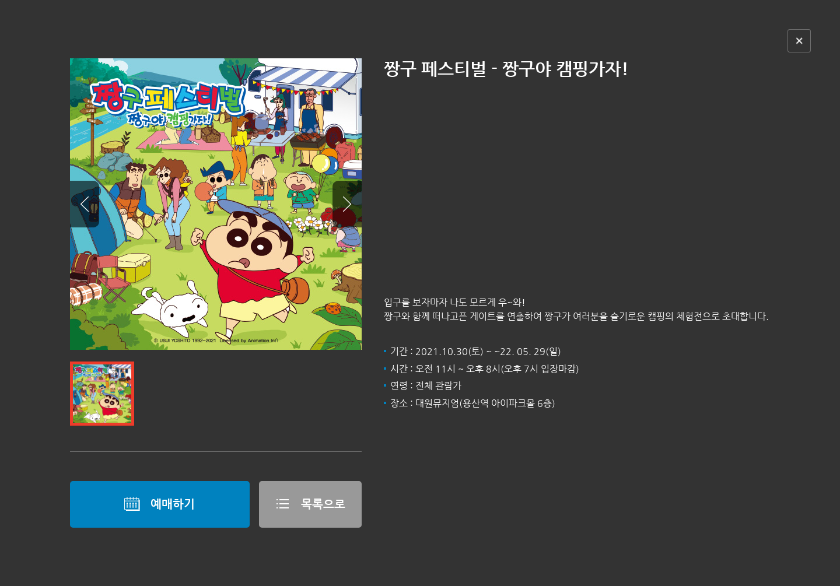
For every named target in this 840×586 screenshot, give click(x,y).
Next (347, 204)
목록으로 (310, 504)
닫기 (799, 40)
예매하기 (159, 504)
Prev (84, 204)
